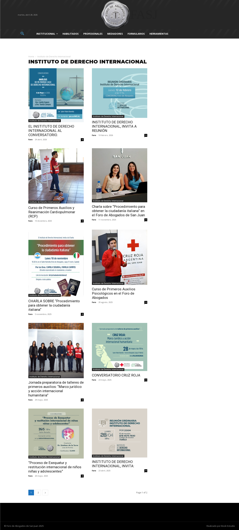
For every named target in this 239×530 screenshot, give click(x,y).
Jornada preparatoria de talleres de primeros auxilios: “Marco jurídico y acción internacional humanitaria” (56, 388)
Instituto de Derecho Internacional (44, 120)
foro (30, 139)
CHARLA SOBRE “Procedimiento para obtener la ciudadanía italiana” (54, 305)
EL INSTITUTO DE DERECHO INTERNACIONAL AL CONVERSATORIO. (51, 130)
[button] (22, 34)
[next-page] (45, 492)
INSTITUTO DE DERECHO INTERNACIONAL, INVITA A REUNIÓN (114, 126)
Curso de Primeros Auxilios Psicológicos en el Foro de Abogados (113, 293)
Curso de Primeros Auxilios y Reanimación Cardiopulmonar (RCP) (51, 212)
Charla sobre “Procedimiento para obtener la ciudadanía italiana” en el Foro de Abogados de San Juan (118, 211)
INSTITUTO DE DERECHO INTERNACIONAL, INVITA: (113, 464)
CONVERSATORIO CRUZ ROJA (116, 375)
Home (31, 56)
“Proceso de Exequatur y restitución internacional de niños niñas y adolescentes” (54, 467)
